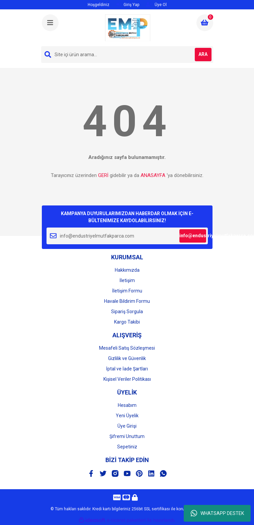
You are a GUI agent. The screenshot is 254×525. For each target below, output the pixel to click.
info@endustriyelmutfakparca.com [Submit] (192, 235)
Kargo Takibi (127, 322)
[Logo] (127, 27)
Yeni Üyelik (127, 415)
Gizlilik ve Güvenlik (127, 358)
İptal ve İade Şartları (127, 368)
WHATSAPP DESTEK (217, 513)
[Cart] (204, 22)
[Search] (127, 54)
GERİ (103, 175)
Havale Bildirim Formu (127, 301)
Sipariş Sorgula (127, 311)
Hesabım (127, 405)
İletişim (127, 280)
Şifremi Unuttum (127, 436)
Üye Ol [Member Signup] (156, 4)
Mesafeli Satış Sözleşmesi (127, 348)
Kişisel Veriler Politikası (127, 379)
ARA (202, 54)
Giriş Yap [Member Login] (127, 4)
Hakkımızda (127, 270)
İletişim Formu (127, 290)
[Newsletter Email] (127, 236)
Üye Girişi (127, 426)
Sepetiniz (127, 446)
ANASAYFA (153, 175)
